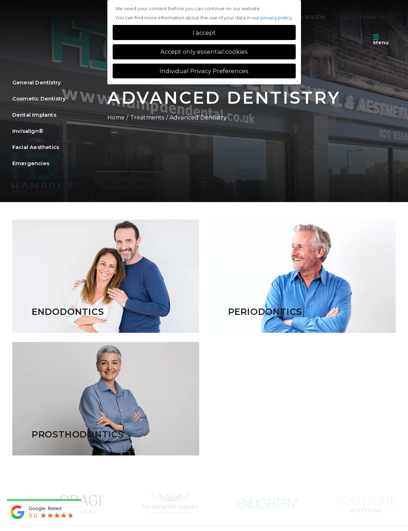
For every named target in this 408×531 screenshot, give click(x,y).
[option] (82, 503)
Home (116, 117)
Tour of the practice (332, 40)
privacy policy (276, 17)
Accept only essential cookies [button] (204, 51)
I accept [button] (204, 32)
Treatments (147, 117)
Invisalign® (27, 130)
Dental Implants (34, 114)
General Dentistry (36, 82)
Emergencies (30, 163)
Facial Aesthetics (35, 146)
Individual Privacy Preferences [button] (204, 71)
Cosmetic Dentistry (39, 98)
